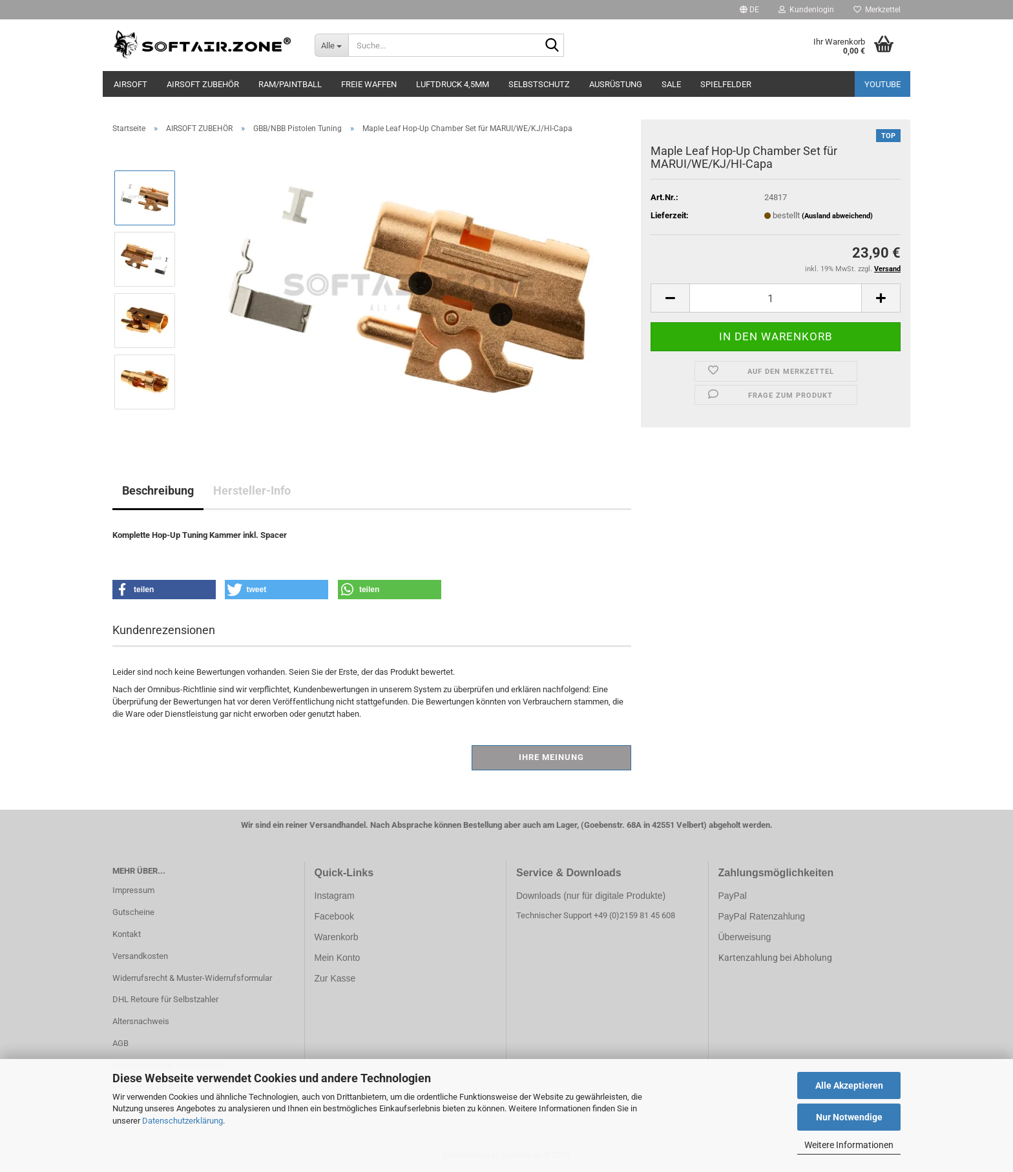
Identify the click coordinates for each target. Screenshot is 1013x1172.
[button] (749, 9)
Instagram (335, 895)
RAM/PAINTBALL (290, 84)
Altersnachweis (140, 1021)
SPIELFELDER (725, 84)
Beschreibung (158, 490)
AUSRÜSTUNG (615, 84)
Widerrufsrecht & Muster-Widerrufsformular (192, 978)
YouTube (882, 84)
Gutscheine (133, 912)
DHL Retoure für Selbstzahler (165, 999)
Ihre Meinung (551, 757)
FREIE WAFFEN (369, 84)
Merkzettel (877, 9)
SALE (671, 84)
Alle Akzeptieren (849, 1085)
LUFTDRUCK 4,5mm (452, 84)
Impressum (133, 890)
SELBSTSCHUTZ (539, 84)
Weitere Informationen (848, 1145)
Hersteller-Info (252, 490)
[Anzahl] (775, 298)
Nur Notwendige (849, 1117)
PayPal (732, 895)
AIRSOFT (130, 84)
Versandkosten (140, 956)
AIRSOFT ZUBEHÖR (203, 84)
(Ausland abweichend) (837, 216)
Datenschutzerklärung (182, 1121)
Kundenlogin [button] (806, 9)
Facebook (334, 916)
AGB (120, 1043)
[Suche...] (332, 45)
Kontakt (126, 934)
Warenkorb (337, 937)
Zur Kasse (335, 978)
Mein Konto (337, 957)
